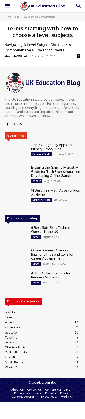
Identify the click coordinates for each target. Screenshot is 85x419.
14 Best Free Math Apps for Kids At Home (55, 192)
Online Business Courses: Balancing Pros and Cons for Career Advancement (52, 254)
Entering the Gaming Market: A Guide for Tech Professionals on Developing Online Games (55, 171)
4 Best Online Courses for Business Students (50, 275)
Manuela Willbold (17, 56)
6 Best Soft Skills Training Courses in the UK (50, 229)
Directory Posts (41, 154)
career (35, 237)
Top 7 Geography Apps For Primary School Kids (52, 147)
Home (8, 16)
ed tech (36, 181)
